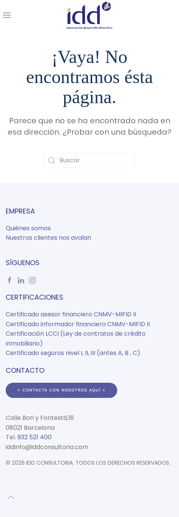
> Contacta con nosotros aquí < (61, 390)
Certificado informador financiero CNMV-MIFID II (78, 324)
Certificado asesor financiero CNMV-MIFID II (71, 314)
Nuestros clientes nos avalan (48, 237)
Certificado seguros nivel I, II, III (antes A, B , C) (73, 353)
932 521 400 (34, 437)
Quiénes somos (28, 228)
